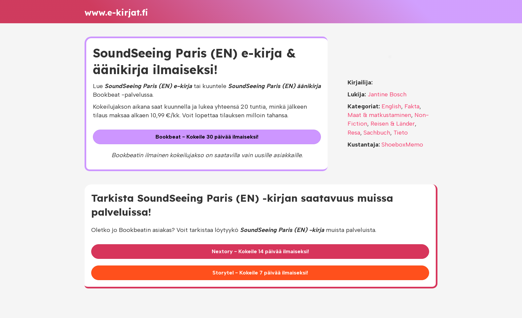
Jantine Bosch (387, 94)
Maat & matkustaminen (379, 115)
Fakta (411, 106)
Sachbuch (377, 132)
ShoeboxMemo (402, 144)
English (391, 106)
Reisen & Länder (393, 123)
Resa (354, 132)
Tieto (400, 132)
